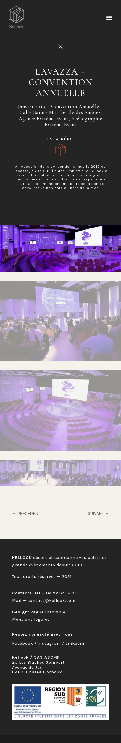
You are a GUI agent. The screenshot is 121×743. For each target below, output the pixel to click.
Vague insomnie (47, 612)
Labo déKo (60, 139)
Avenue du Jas (27, 667)
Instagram (49, 643)
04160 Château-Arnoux (37, 672)
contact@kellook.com (51, 600)
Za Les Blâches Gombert (38, 662)
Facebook (22, 643)
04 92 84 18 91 (61, 593)
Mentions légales (31, 619)
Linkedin (74, 643)
